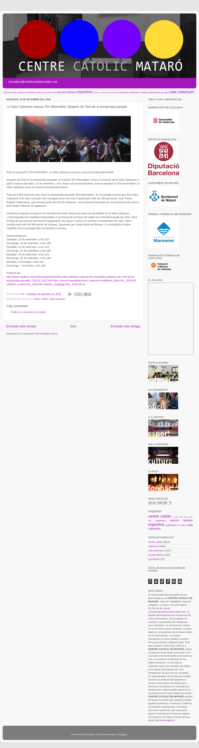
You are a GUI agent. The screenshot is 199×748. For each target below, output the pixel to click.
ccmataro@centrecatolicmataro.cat (166, 611)
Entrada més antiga (125, 326)
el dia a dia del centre (46, 92)
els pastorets (157, 520)
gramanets (154, 92)
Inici (73, 326)
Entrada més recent (21, 326)
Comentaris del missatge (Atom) (40, 333)
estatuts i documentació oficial (106, 92)
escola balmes (66, 92)
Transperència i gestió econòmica (19, 92)
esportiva (84, 92)
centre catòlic (41, 299)
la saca (165, 92)
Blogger (123, 734)
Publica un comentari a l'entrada (28, 312)
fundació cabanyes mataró (134, 92)
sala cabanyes (181, 92)
